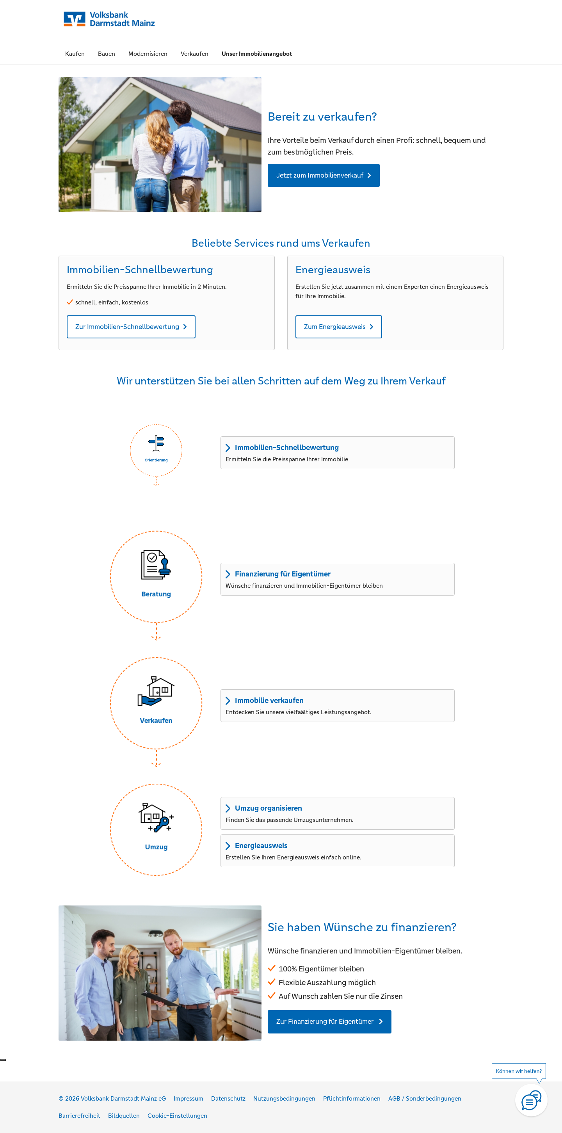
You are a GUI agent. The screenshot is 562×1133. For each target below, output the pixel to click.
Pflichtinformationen (352, 1098)
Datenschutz (228, 1098)
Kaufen (75, 53)
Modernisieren (147, 53)
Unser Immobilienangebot (257, 53)
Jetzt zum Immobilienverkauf (319, 175)
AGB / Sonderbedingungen (424, 1098)
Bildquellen (124, 1115)
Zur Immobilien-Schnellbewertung (127, 326)
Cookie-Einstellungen (177, 1115)
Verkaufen (194, 53)
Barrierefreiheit (79, 1115)
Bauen (106, 53)
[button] (156, 450)
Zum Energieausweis (335, 326)
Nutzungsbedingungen (284, 1098)
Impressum (188, 1098)
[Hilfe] (523, 1094)
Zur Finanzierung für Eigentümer (325, 1021)
